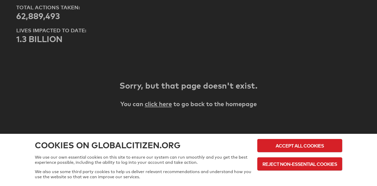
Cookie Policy (299, 178)
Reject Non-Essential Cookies (299, 164)
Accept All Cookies (300, 145)
